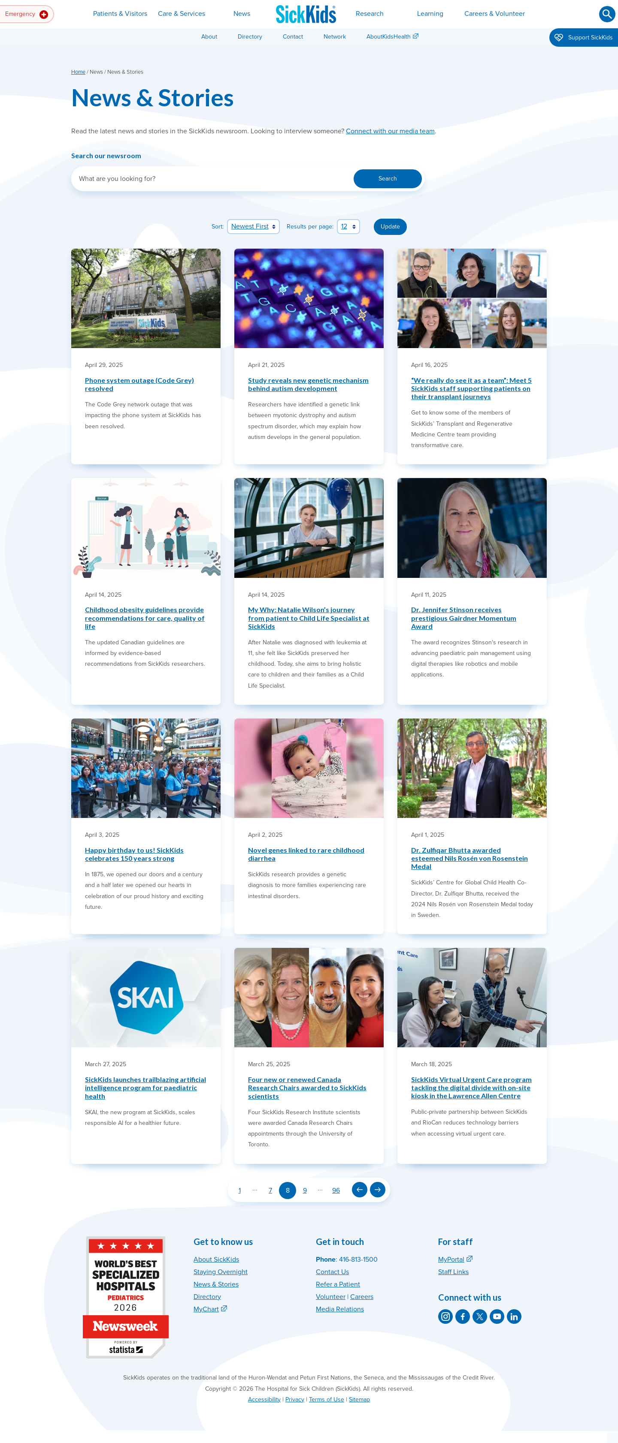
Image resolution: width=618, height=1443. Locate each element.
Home (78, 72)
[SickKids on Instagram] (445, 1316)
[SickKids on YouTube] (497, 1316)
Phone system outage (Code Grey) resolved (139, 384)
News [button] (241, 13)
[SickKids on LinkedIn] (514, 1316)
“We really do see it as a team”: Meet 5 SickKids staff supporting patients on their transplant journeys (471, 388)
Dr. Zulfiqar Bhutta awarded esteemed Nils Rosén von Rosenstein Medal (469, 858)
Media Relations (340, 1309)
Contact (293, 36)
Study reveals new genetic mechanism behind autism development (308, 384)
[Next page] (377, 1189)
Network (335, 36)
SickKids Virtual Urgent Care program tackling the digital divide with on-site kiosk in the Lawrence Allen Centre (471, 1087)
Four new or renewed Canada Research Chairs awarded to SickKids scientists (307, 1087)
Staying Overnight (221, 1272)
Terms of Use (326, 1399)
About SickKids (216, 1259)
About (209, 36)
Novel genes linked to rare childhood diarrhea (306, 854)
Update (390, 226)
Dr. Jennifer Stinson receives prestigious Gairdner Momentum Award (463, 617)
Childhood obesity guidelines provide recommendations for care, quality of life (145, 617)
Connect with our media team (390, 131)
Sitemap (359, 1399)
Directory (250, 36)
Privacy (294, 1399)
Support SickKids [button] (583, 38)
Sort (217, 226)
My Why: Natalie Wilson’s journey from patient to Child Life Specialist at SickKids (309, 617)
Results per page (309, 226)
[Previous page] (359, 1189)
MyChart (206, 1309)
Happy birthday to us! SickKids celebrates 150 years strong (134, 854)
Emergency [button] (26, 14)
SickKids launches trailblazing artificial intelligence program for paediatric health (145, 1087)
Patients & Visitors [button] (120, 13)
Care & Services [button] (181, 13)
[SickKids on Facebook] (462, 1316)
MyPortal (451, 1259)
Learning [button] (430, 13)
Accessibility (264, 1399)
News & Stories (216, 1284)
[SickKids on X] (480, 1316)
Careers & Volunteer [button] (494, 13)
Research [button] (370, 13)
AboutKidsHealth (389, 36)
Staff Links (453, 1272)
